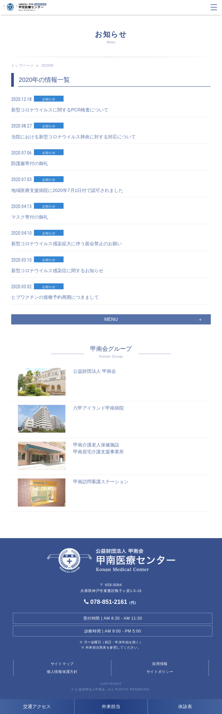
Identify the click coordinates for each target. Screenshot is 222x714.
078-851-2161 (111, 602)
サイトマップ (62, 664)
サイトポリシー (160, 672)
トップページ (22, 65)
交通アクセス (37, 706)
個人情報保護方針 (62, 672)
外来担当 (111, 706)
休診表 (185, 706)
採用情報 (160, 664)
